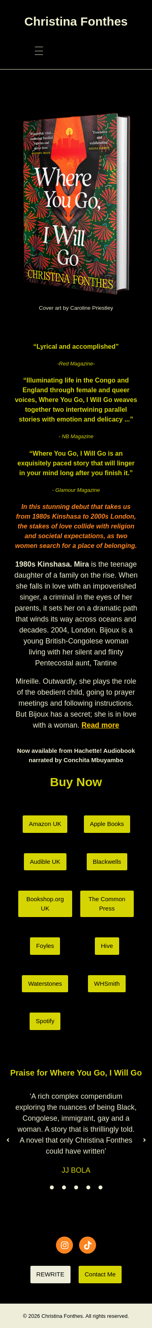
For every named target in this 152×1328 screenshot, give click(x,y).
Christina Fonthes (76, 21)
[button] (7, 1140)
